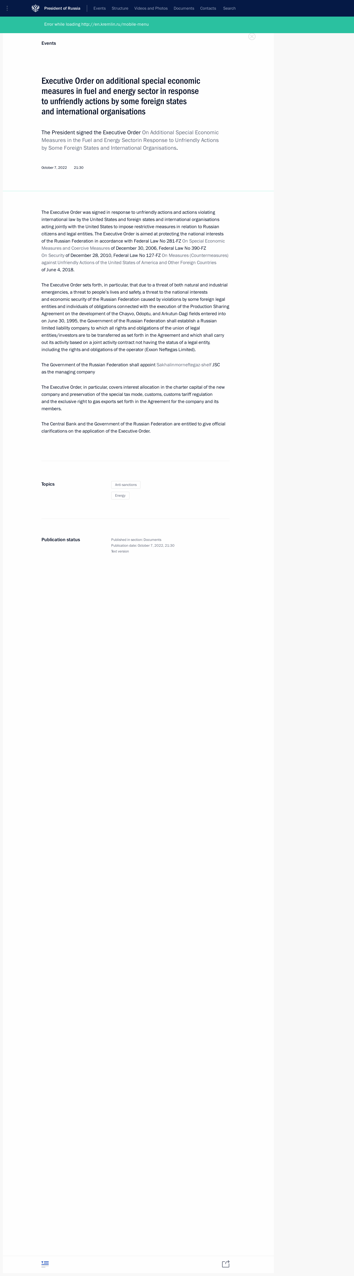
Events (48, 43)
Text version (120, 551)
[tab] (45, 1264)
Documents (152, 539)
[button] (9, 8)
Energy (120, 495)
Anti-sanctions (126, 484)
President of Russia (62, 8)
